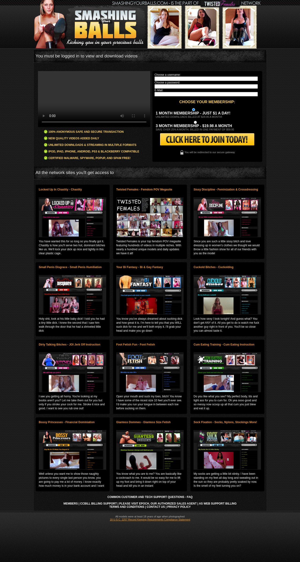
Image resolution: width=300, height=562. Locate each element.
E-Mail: (158, 90)
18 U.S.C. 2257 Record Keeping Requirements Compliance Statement (150, 519)
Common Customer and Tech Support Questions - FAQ (149, 497)
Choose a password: (167, 82)
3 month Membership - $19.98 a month (194, 126)
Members (71, 503)
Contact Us (156, 507)
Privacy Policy (179, 507)
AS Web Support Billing (218, 503)
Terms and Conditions (126, 507)
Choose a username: (167, 74)
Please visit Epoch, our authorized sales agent (158, 503)
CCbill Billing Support (98, 503)
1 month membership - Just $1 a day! (193, 113)
